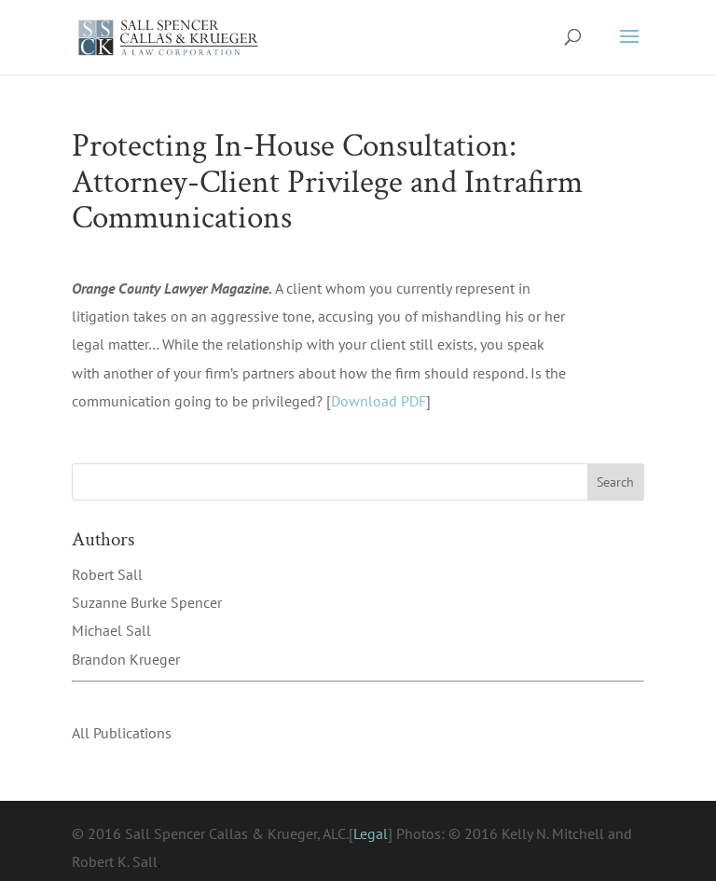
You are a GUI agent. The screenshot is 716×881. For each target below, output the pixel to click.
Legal (370, 833)
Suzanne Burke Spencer (147, 602)
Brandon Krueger (126, 659)
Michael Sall (111, 630)
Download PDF (378, 401)
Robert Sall (107, 574)
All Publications (122, 732)
